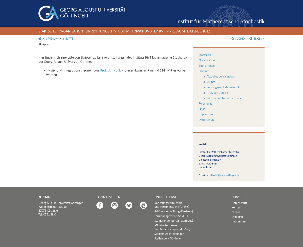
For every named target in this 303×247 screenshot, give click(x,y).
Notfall (236, 212)
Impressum (175, 31)
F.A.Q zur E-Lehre (217, 93)
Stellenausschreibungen (169, 234)
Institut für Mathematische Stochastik (220, 21)
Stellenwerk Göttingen (168, 238)
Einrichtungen (98, 31)
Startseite (47, 31)
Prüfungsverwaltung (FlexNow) (173, 211)
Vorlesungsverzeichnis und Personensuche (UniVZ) (171, 205)
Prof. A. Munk (110, 70)
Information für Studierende (224, 98)
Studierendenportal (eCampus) (173, 220)
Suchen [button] (239, 38)
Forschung (142, 31)
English (257, 38)
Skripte (68, 38)
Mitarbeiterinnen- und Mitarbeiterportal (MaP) (172, 227)
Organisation (71, 31)
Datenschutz (198, 31)
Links (158, 31)
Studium (121, 31)
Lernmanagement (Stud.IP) (171, 216)
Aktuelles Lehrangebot (221, 76)
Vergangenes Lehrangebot (223, 87)
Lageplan (237, 217)
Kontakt (236, 207)
